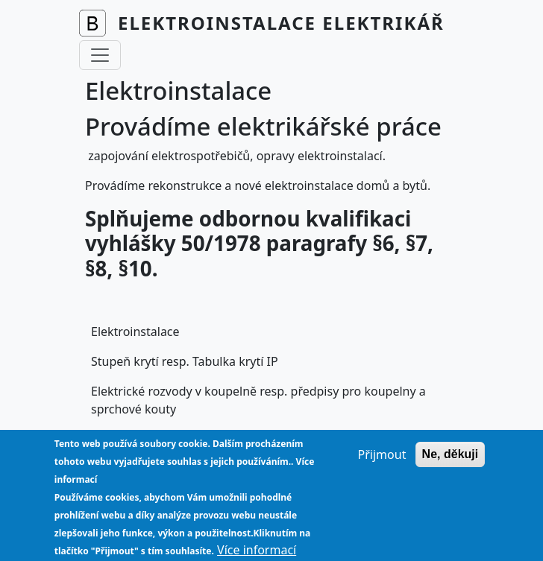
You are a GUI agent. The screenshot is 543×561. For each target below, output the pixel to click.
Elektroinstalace (135, 331)
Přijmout (382, 465)
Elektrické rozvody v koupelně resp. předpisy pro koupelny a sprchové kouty (258, 400)
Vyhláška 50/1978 (140, 439)
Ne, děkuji (450, 464)
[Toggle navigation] (100, 55)
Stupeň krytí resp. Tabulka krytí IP (184, 361)
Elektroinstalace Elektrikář (281, 22)
